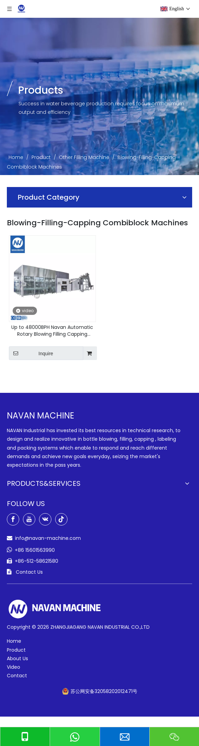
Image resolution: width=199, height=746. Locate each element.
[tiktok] (61, 519)
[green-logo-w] (55, 609)
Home (14, 641)
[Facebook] (13, 519)
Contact (17, 675)
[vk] (45, 519)
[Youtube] (29, 519)
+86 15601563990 (35, 550)
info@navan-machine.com (48, 538)
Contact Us (29, 572)
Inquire (31, 353)
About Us (17, 658)
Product (16, 650)
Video (13, 667)
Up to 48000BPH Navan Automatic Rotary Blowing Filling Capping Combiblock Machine (52, 330)
